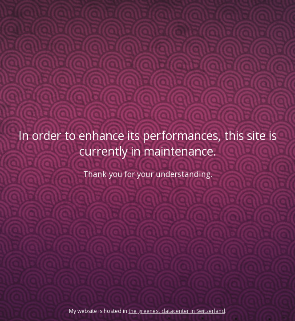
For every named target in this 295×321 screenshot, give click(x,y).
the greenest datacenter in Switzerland (177, 311)
